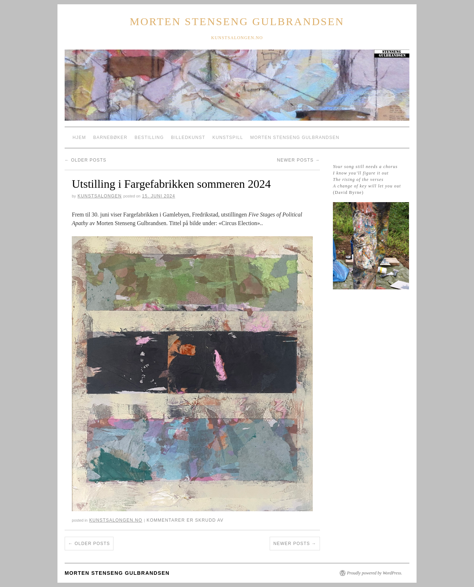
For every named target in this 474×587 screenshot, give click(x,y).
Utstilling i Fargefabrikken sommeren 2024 (171, 183)
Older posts (85, 160)
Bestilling (149, 137)
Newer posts (298, 160)
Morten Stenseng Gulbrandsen (237, 21)
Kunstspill (227, 137)
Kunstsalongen (100, 196)
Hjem (79, 137)
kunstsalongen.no (115, 520)
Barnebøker (110, 137)
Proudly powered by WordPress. (374, 573)
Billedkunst (188, 137)
